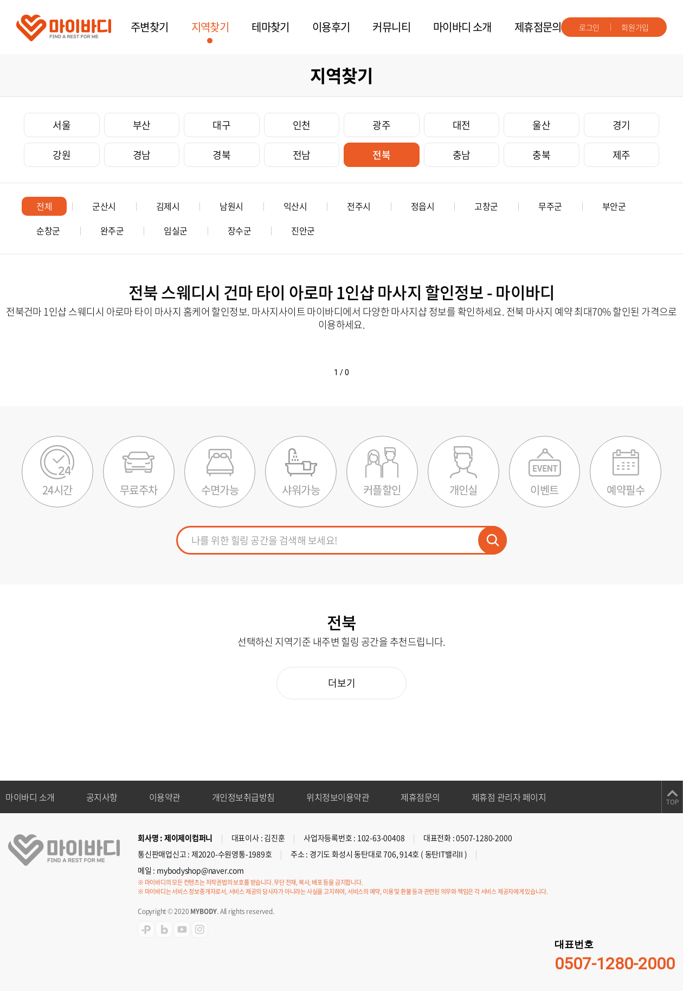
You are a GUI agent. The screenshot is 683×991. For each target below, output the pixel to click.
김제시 (168, 206)
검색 (492, 540)
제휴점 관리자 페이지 (509, 796)
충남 (462, 154)
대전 (462, 125)
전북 (381, 154)
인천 (302, 125)
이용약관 (165, 796)
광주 (381, 125)
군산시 (104, 206)
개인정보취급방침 (243, 796)
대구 (221, 125)
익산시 (295, 206)
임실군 (176, 230)
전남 (302, 154)
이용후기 (331, 27)
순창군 (48, 230)
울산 (541, 125)
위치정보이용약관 (337, 796)
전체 (44, 206)
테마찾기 (270, 27)
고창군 (486, 206)
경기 (621, 125)
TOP (672, 802)
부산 (142, 125)
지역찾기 (210, 27)
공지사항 (102, 796)
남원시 (231, 206)
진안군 (303, 230)
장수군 (240, 230)
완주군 (112, 230)
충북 (541, 154)
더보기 (342, 682)
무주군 (550, 206)
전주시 (359, 206)
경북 (221, 154)
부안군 (614, 206)
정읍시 (423, 206)
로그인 (589, 27)
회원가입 (635, 27)
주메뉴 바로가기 (0, 0)
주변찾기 (150, 27)
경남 (142, 154)
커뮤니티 (391, 27)
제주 (621, 154)
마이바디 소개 (462, 27)
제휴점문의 (538, 27)
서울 (61, 125)
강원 (61, 154)
